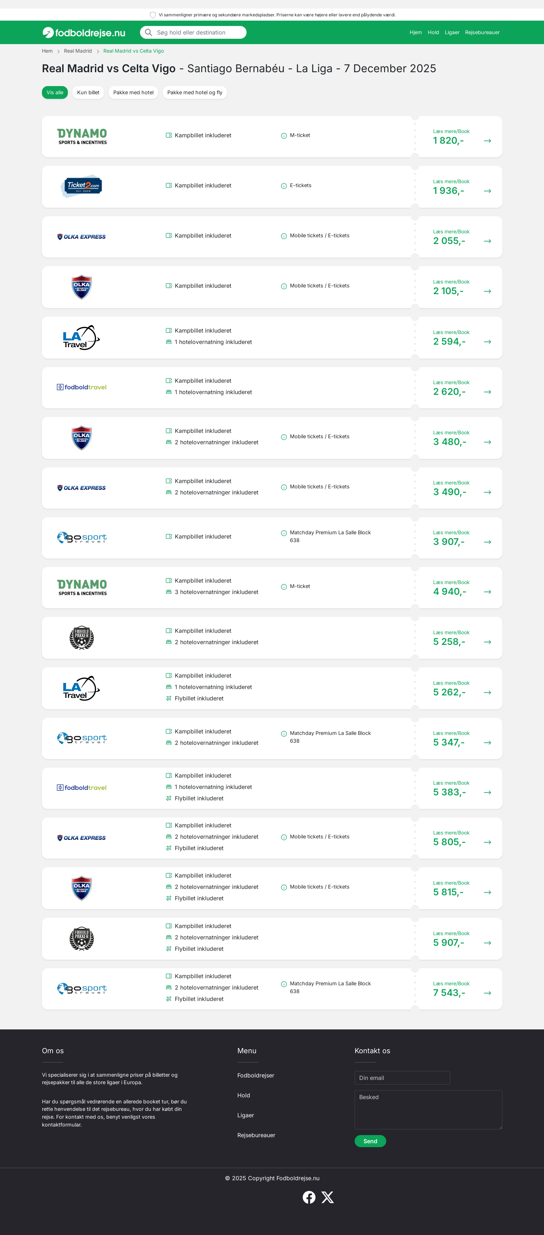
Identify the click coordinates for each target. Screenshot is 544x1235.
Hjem (416, 32)
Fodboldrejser (255, 1075)
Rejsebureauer (482, 32)
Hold (433, 32)
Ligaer (452, 32)
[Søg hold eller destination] (200, 32)
